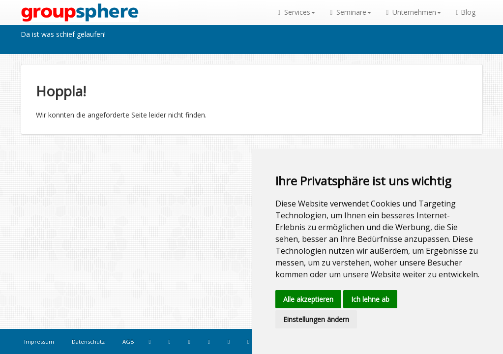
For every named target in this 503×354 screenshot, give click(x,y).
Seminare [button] (350, 12)
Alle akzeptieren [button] (308, 299)
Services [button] (296, 12)
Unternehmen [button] (413, 12)
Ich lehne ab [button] (370, 299)
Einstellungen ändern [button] (316, 319)
